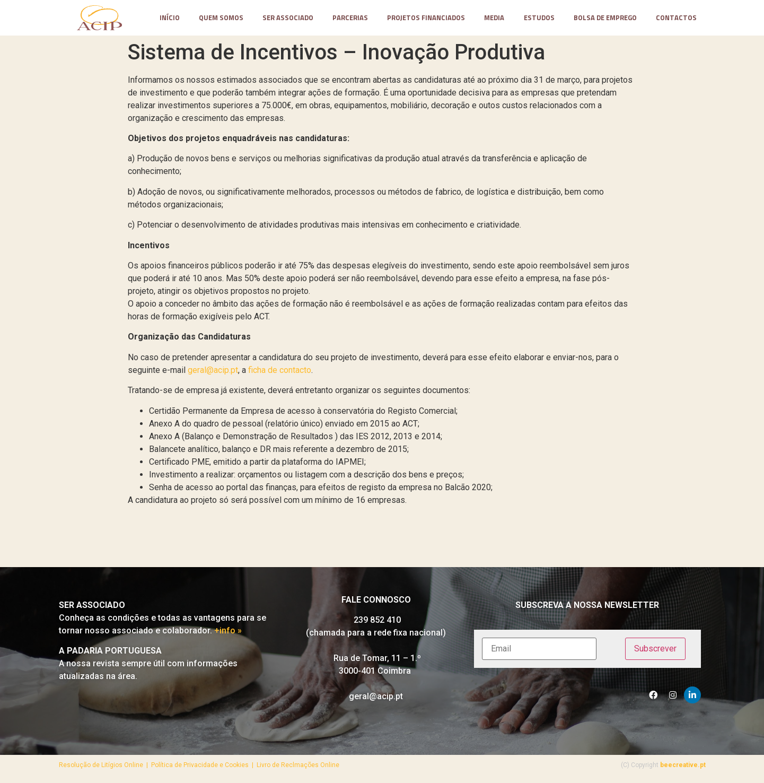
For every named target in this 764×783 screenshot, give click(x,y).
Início (170, 18)
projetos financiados (426, 18)
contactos (676, 18)
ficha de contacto (279, 370)
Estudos (539, 18)
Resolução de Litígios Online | (105, 765)
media (494, 18)
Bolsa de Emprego (605, 18)
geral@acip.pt (213, 370)
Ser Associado (287, 18)
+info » (228, 630)
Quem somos (221, 18)
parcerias (350, 18)
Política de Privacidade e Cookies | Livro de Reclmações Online (245, 765)
